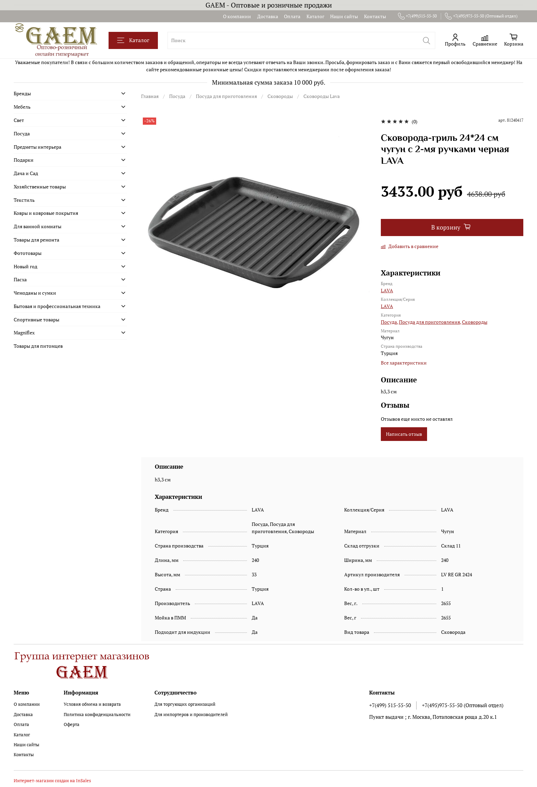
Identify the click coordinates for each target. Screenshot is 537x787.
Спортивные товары (36, 319)
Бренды (22, 93)
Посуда (177, 96)
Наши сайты (344, 16)
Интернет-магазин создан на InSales (52, 781)
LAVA (387, 290)
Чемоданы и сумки (35, 293)
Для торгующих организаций (184, 704)
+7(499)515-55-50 (417, 16)
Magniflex (24, 332)
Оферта (71, 724)
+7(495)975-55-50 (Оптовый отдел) (481, 16)
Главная (150, 96)
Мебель (22, 106)
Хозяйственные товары (40, 186)
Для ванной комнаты (37, 226)
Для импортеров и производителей (191, 714)
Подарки (24, 160)
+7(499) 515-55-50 (390, 705)
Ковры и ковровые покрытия (46, 213)
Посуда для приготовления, (430, 322)
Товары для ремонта (36, 239)
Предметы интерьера (37, 147)
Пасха (20, 279)
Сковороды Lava (321, 96)
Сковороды (280, 96)
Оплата (292, 16)
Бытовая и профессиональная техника (57, 306)
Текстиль (24, 200)
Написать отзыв (404, 434)
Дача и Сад (26, 173)
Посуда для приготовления (226, 96)
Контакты (375, 16)
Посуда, (389, 322)
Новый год (25, 266)
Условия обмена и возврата (92, 704)
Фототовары (27, 253)
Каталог (315, 16)
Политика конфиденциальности (97, 714)
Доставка (267, 16)
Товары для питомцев (38, 346)
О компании (237, 16)
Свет (19, 120)
